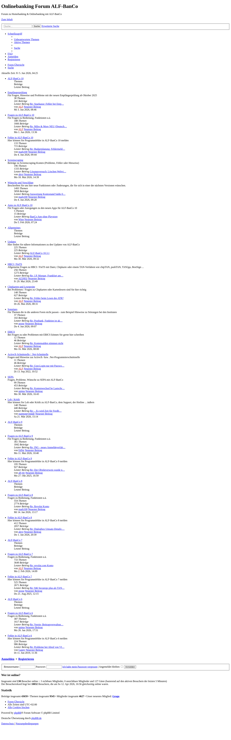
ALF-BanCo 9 (15, 422)
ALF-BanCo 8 (15, 481)
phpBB (17, 712)
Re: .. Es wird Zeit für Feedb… (46, 411)
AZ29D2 (22, 278)
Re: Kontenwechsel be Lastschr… (47, 388)
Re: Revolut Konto (39, 506)
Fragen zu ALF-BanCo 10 (21, 115)
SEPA (11, 377)
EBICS (11, 331)
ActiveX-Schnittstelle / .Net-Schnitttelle (28, 354)
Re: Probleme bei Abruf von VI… (47, 647)
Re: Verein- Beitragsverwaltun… (46, 624)
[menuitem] (26, 39)
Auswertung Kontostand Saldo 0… (48, 194)
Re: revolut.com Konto (41, 565)
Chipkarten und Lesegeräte (21, 286)
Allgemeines (14, 227)
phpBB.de (36, 718)
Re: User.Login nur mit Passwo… (47, 365)
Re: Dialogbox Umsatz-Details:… (47, 529)
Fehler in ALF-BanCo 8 (20, 517)
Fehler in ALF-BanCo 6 (20, 635)
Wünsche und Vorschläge (20, 182)
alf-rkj (21, 472)
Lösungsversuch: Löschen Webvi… (48, 171)
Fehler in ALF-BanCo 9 (20, 458)
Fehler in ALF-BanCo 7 (20, 576)
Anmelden (7, 659)
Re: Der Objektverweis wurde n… (47, 470)
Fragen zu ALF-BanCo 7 (20, 554)
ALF (20, 106)
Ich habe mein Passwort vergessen (79, 666)
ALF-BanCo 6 (15, 599)
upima (21, 391)
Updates (12, 241)
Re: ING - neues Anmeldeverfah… (47, 447)
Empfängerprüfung (17, 92)
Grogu (115, 696)
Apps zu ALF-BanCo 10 (20, 205)
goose (21, 323)
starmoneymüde (26, 413)
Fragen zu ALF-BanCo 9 (20, 436)
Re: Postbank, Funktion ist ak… (46, 320)
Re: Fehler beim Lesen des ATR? (46, 298)
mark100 (23, 151)
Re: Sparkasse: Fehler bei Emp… (47, 104)
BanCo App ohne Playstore (44, 216)
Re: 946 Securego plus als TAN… (47, 588)
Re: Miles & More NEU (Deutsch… (48, 126)
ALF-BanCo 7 (15, 540)
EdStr (21, 450)
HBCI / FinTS (15, 264)
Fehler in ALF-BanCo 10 (20, 137)
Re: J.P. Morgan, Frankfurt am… (46, 275)
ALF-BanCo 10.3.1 (40, 253)
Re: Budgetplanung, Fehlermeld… (47, 149)
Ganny (21, 650)
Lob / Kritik (14, 399)
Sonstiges (12, 309)
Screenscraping (15, 160)
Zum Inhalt (7, 19)
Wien (21, 219)
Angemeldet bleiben (111, 666)
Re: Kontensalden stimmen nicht (46, 343)
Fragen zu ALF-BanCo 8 (20, 495)
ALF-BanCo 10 (16, 78)
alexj (20, 174)
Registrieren (26, 659)
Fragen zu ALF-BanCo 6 (20, 613)
